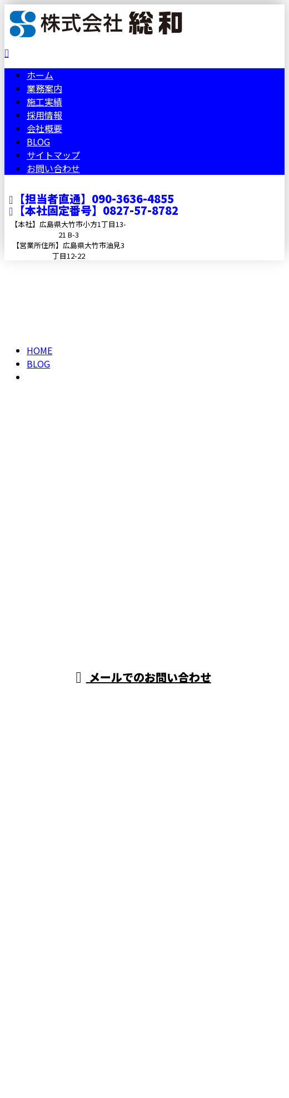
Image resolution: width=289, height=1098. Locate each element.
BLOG (38, 141)
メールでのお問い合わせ (143, 677)
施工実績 (44, 101)
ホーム (40, 75)
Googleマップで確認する (58, 967)
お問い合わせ (53, 168)
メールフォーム (43, 267)
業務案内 (44, 88)
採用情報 (44, 115)
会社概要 (44, 128)
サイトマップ (53, 155)
